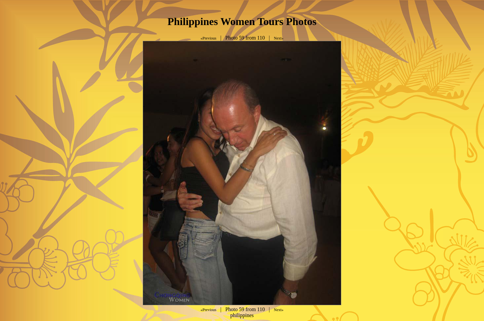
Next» (278, 38)
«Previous (208, 38)
